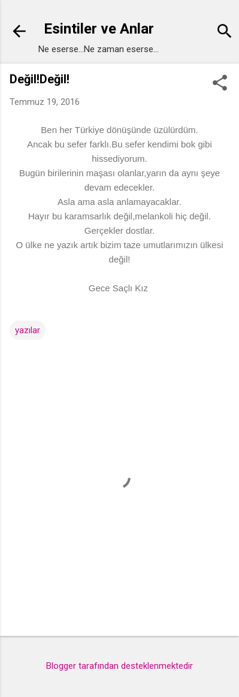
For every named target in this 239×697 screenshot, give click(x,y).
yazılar (27, 330)
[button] (219, 84)
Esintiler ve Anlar (99, 28)
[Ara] (224, 32)
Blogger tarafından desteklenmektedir (119, 665)
